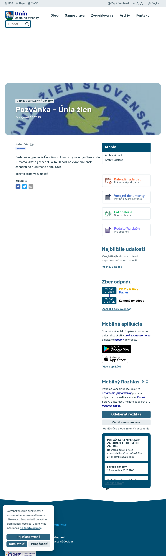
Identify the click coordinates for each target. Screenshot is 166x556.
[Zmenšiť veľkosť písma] (134, 3)
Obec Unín (32, 474)
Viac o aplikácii (111, 313)
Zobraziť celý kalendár (116, 256)
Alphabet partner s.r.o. (52, 471)
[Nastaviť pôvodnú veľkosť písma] (137, 3)
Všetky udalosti (112, 213)
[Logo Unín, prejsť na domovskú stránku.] (22, 15)
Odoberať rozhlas (126, 361)
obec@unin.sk (149, 549)
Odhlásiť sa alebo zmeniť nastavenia (126, 375)
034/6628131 (149, 545)
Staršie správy (114, 430)
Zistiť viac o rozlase (126, 369)
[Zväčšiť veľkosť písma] (141, 3)
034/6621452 (149, 541)
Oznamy (20, 95)
